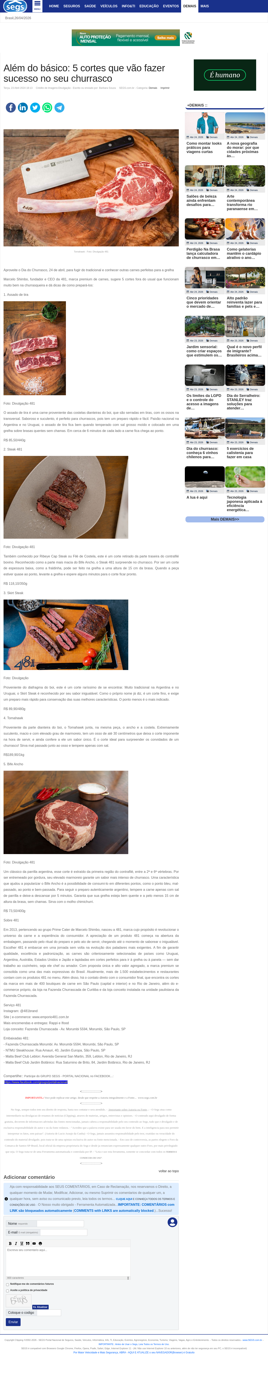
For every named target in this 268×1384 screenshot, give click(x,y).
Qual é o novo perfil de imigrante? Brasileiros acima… (244, 351)
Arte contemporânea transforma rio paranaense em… (242, 202)
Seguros (71, 6)
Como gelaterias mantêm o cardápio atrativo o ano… (244, 253)
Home (54, 6)
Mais (205, 6)
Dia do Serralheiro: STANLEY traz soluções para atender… (243, 402)
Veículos (108, 6)
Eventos (171, 6)
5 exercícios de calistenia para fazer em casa (240, 453)
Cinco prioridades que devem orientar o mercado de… (203, 302)
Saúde (90, 6)
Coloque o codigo (21, 1312)
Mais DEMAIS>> (225, 519)
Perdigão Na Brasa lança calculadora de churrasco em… (203, 253)
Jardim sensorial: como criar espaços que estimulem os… (204, 351)
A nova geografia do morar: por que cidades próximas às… (243, 149)
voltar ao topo (169, 1171)
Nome (18, 1223)
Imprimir (165, 88)
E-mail (23, 1232)
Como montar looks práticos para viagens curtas (204, 147)
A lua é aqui (196, 497)
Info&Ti (128, 6)
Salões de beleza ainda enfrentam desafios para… (201, 200)
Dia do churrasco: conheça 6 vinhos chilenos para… (202, 453)
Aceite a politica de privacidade (28, 1290)
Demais (189, 6)
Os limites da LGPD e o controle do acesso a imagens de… (203, 402)
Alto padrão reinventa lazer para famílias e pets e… (244, 302)
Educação (149, 6)
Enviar (13, 1322)
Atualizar (42, 1307)
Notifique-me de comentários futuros (32, 1283)
